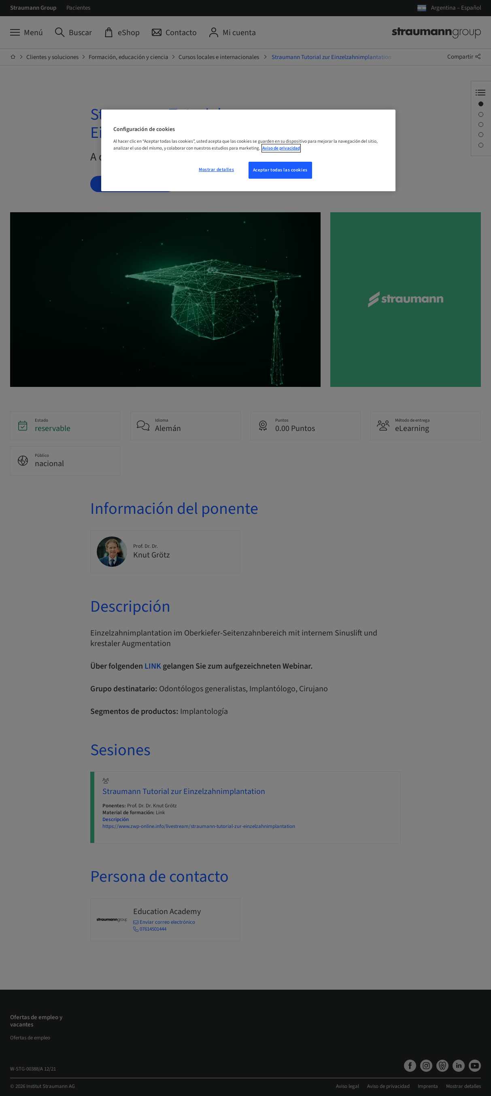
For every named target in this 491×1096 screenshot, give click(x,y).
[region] (248, 150)
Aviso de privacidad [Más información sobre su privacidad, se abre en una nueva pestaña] (281, 148)
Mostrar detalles (216, 169)
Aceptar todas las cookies (280, 170)
